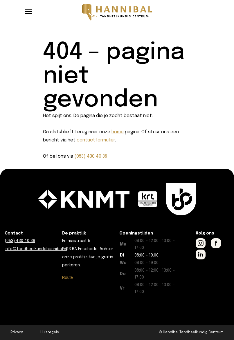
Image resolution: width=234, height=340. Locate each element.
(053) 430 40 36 (90, 156)
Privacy (16, 332)
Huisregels (49, 332)
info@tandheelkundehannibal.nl (36, 249)
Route (67, 277)
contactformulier (96, 140)
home (117, 132)
